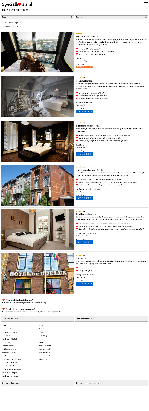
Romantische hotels (8, 346)
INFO (91, 67)
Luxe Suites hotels (8, 366)
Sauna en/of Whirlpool (9, 373)
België (41, 332)
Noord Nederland (45, 346)
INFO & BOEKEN (84, 111)
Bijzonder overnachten (9, 332)
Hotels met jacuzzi (8, 356)
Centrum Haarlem (84, 81)
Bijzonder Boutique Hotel (87, 126)
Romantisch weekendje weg (11, 359)
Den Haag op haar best (86, 214)
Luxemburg (43, 336)
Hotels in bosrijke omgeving (11, 369)
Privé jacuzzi (6, 329)
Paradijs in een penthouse (87, 36)
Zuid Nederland (44, 356)
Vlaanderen (43, 359)
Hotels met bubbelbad (9, 339)
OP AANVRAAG (82, 67)
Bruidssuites (6, 342)
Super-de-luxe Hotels (9, 352)
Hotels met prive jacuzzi (10, 376)
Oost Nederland (44, 349)
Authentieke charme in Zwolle (89, 170)
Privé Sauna (6, 336)
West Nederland (44, 352)
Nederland (42, 329)
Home (4, 23)
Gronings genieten (84, 258)
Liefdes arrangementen (9, 349)
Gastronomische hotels (9, 362)
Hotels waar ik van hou (16, 9)
